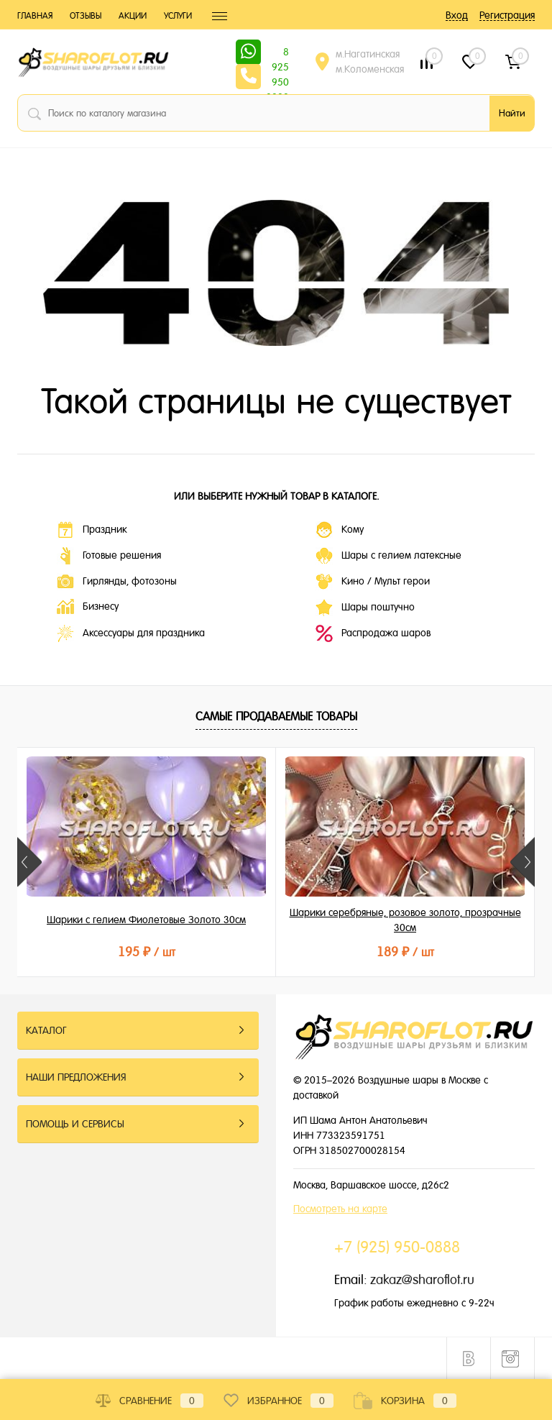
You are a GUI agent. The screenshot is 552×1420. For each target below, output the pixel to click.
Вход (457, 15)
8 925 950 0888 (277, 53)
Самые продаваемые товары (276, 716)
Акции (133, 16)
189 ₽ (405, 951)
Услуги (178, 16)
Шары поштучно (365, 607)
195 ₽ (146, 951)
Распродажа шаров (373, 633)
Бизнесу (88, 606)
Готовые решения (109, 555)
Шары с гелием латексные (388, 555)
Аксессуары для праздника (131, 633)
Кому (340, 530)
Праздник (91, 530)
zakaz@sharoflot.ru (422, 1279)
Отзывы (85, 16)
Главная (34, 16)
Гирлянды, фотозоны (117, 581)
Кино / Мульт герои (373, 581)
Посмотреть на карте (340, 1208)
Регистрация (507, 15)
